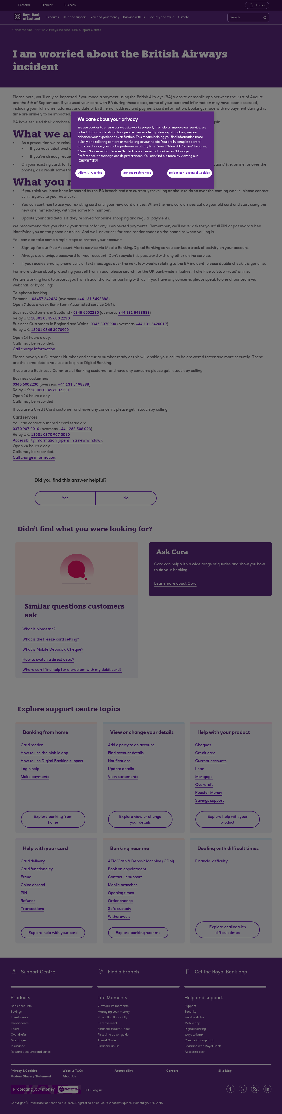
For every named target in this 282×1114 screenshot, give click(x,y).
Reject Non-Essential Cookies (189, 173)
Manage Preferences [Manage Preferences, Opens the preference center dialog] (136, 173)
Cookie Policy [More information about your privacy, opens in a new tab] (88, 161)
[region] (142, 150)
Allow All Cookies (90, 173)
